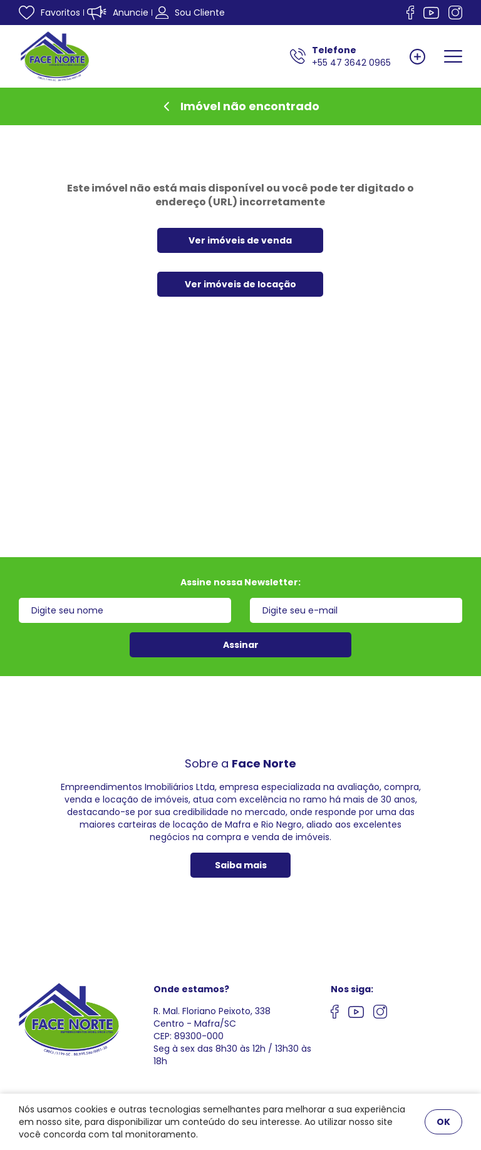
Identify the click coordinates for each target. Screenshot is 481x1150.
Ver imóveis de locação (240, 284)
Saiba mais (241, 865)
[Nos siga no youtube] (356, 1013)
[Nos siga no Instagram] (455, 12)
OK (443, 1122)
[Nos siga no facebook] (410, 12)
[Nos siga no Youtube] (431, 13)
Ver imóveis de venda (240, 240)
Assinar (241, 645)
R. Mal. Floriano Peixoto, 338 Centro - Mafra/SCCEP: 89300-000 (212, 1023)
